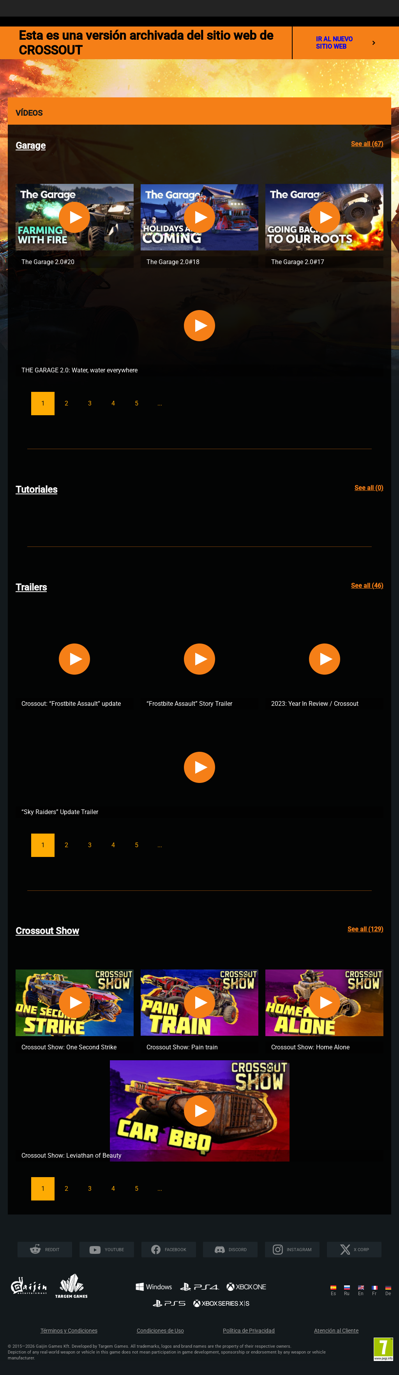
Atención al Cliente (336, 1330)
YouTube (114, 1249)
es (333, 1293)
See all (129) (365, 929)
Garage (31, 145)
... (159, 403)
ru (347, 1293)
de (388, 1293)
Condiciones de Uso (160, 1330)
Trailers (31, 587)
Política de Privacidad (249, 1330)
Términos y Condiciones (69, 1330)
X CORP (361, 1249)
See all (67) (367, 144)
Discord (238, 1249)
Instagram (299, 1249)
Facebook (175, 1249)
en (361, 1293)
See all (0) (369, 488)
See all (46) (367, 585)
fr (374, 1293)
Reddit (52, 1249)
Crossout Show (47, 930)
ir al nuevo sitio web (346, 42)
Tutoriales (36, 489)
